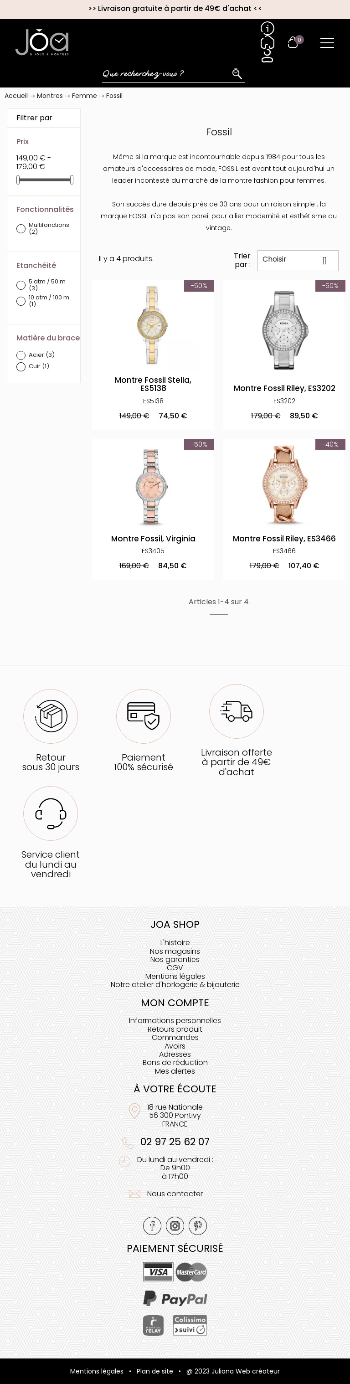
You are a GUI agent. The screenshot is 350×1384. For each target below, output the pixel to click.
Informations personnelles (175, 1020)
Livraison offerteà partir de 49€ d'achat (236, 762)
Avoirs (175, 1046)
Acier (42, 355)
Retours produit (175, 1029)
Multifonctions (49, 229)
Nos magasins (175, 951)
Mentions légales (175, 976)
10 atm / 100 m (49, 301)
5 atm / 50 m (47, 285)
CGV (175, 967)
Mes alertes (175, 1071)
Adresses (175, 1054)
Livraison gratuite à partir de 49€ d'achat (175, 8)
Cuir (39, 366)
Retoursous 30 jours (50, 762)
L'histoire (175, 942)
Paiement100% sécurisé (143, 762)
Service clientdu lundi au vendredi (50, 864)
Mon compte (175, 1003)
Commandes (175, 1037)
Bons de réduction (175, 1062)
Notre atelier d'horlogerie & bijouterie (175, 984)
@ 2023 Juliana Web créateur (233, 1371)
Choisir (298, 260)
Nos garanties (175, 959)
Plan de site (155, 1371)
